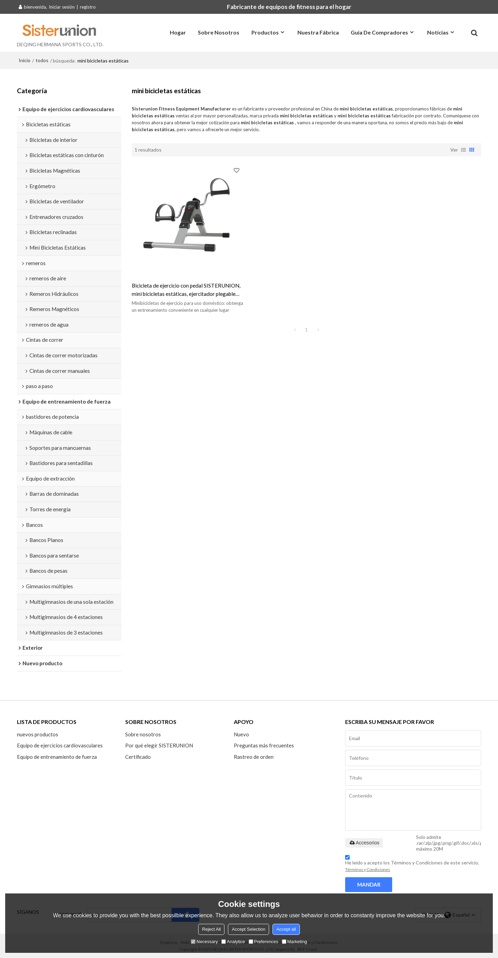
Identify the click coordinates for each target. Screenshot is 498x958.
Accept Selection (248, 929)
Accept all (286, 929)
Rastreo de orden (254, 757)
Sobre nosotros (218, 32)
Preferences (263, 941)
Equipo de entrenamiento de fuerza (57, 757)
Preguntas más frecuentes (264, 745)
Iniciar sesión (62, 7)
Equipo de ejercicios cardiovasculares (60, 745)
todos (42, 60)
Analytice (233, 941)
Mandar (368, 884)
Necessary (204, 941)
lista (463, 149)
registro (88, 7)
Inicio (24, 60)
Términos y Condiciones (367, 869)
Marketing (294, 941)
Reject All (211, 929)
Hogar (178, 32)
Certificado (138, 757)
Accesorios (364, 842)
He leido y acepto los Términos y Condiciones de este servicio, (412, 864)
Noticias (438, 32)
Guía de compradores (379, 32)
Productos (265, 32)
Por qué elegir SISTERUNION (159, 745)
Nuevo (241, 734)
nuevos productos (37, 734)
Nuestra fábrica (318, 32)
